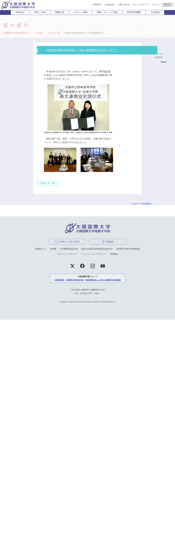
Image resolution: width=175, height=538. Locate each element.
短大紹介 (39, 33)
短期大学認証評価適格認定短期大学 (97, 249)
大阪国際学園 (59, 280)
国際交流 (59, 12)
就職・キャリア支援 (107, 12)
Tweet (163, 62)
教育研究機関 (134, 12)
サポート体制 (80, 12)
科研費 (53, 249)
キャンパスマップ (141, 4)
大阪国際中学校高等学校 (75, 280)
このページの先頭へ (141, 203)
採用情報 (114, 254)
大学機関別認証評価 (69, 249)
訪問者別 (97, 4)
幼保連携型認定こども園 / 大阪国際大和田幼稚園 (103, 280)
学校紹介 (20, 12)
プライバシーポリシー (67, 254)
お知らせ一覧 (54, 33)
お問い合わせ (124, 4)
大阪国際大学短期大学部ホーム (17, 33)
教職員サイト (41, 249)
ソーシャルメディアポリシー (93, 254)
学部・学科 (40, 12)
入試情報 (155, 12)
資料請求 (167, 5)
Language (109, 4)
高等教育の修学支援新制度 (128, 249)
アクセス (156, 4)
